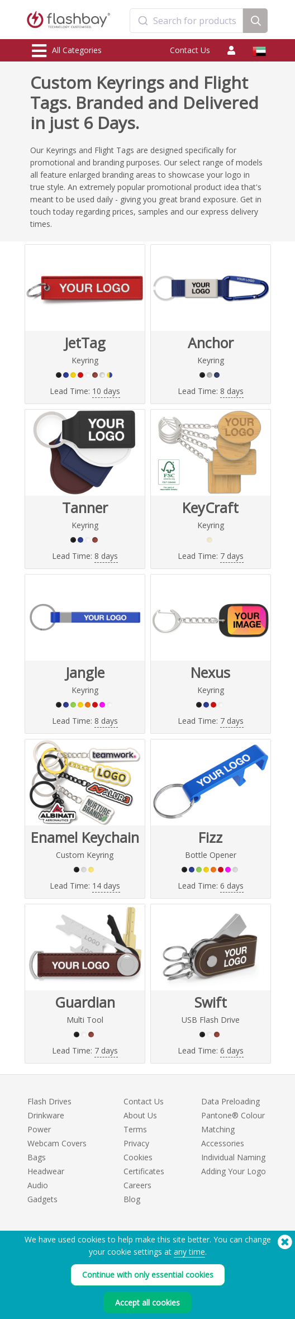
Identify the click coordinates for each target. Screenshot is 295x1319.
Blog (131, 1199)
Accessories (222, 1143)
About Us (140, 1115)
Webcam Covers (57, 1143)
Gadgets (42, 1199)
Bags (36, 1157)
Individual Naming (233, 1157)
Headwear (45, 1171)
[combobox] (187, 20)
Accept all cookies (147, 1302)
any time (189, 1251)
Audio (37, 1185)
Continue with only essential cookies (147, 1274)
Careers (137, 1185)
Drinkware (45, 1115)
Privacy (136, 1143)
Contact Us (190, 50)
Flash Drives (49, 1101)
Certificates (143, 1171)
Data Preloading (230, 1101)
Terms (135, 1129)
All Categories (67, 50)
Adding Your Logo (233, 1171)
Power (39, 1129)
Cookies (138, 1157)
